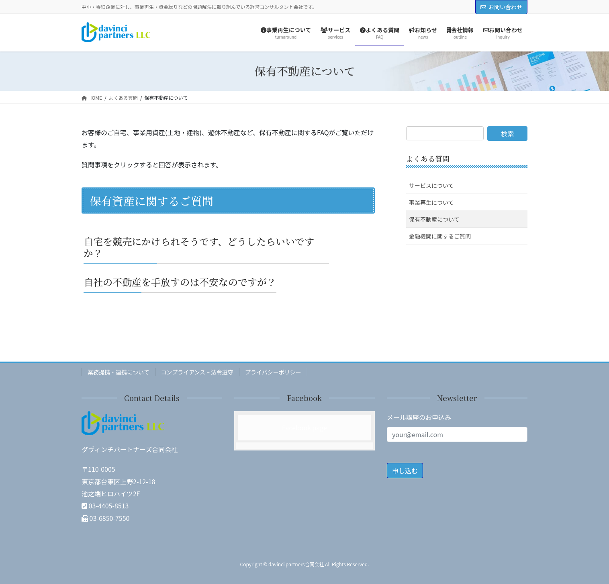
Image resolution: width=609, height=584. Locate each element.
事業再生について (431, 202)
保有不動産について (434, 219)
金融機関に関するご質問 (440, 236)
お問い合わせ (501, 7)
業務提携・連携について (118, 372)
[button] (228, 247)
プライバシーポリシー (273, 372)
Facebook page (304, 427)
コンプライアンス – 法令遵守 (197, 372)
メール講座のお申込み (419, 417)
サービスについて (431, 185)
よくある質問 (428, 158)
